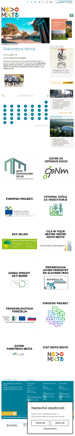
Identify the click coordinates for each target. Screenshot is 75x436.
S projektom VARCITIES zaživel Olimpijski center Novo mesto (61, 142)
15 (46, 110)
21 (39, 114)
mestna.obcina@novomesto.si (34, 397)
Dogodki (5, 44)
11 (19, 110)
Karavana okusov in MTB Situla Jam (61, 71)
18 (19, 114)
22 (46, 114)
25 (19, 118)
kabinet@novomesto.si (48, 393)
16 (5, 114)
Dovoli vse (40, 423)
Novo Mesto (14, 12)
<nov (3, 95)
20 (32, 114)
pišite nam (9, 413)
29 (46, 118)
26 (25, 118)
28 (39, 118)
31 (12, 122)
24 (12, 118)
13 (32, 110)
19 (25, 114)
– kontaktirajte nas (64, 2)
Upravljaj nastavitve (50, 429)
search (42, 2)
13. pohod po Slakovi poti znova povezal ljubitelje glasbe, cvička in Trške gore (61, 104)
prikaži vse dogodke (41, 125)
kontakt (47, 2)
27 (32, 118)
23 (5, 118)
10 (12, 110)
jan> (47, 95)
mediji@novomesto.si (64, 393)
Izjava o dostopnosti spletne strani (15, 417)
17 (12, 114)
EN (51, 2)
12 (25, 110)
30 (5, 122)
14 (39, 110)
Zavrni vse (59, 423)
